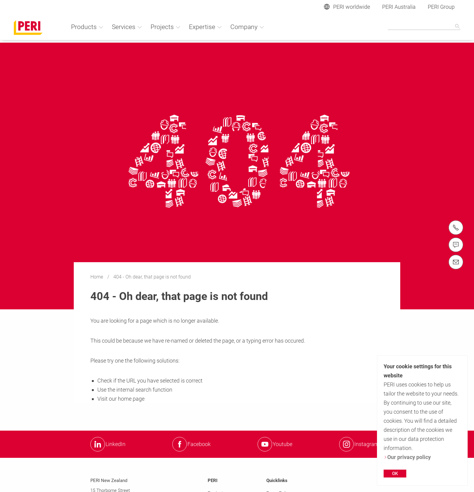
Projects (166, 27)
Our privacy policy (407, 457)
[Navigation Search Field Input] (424, 26)
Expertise (205, 27)
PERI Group (441, 7)
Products (87, 27)
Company (247, 27)
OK (395, 473)
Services (127, 27)
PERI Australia (399, 7)
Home (97, 277)
